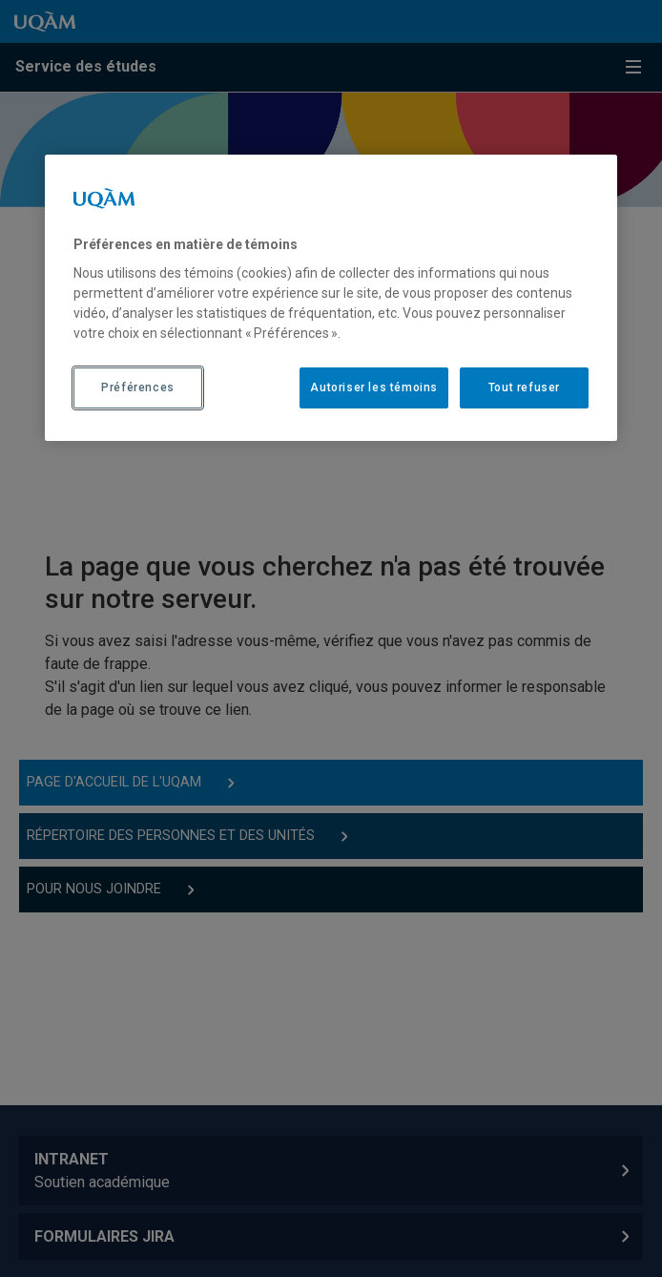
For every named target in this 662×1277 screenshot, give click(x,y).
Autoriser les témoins (374, 387)
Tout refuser (524, 387)
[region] (331, 298)
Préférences (138, 387)
